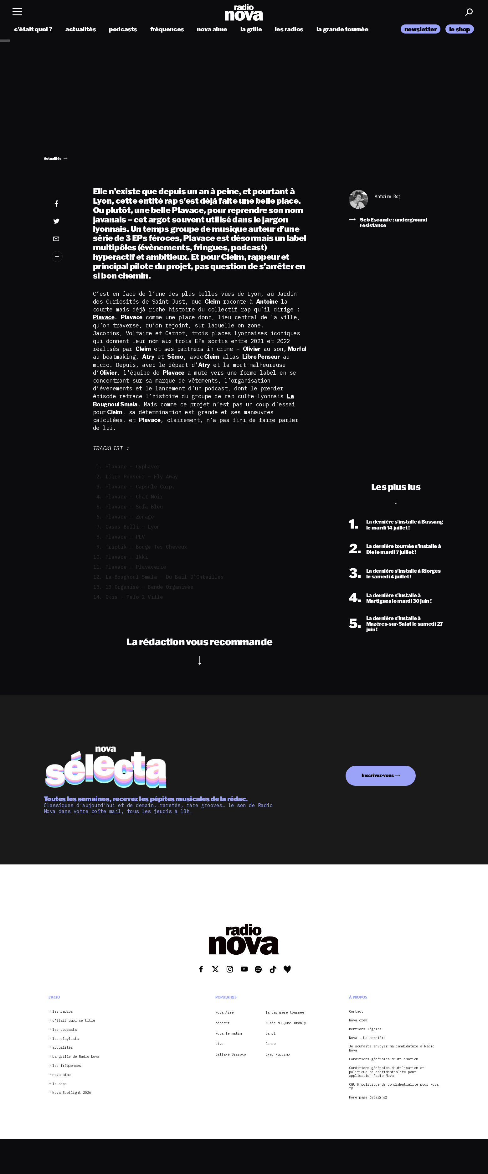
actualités (80, 29)
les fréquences (66, 1066)
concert (222, 1023)
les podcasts (64, 1030)
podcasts (123, 29)
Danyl (270, 1033)
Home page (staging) (368, 1097)
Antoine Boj (388, 196)
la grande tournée (342, 29)
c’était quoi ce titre (73, 1021)
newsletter (420, 29)
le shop (459, 29)
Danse (270, 1043)
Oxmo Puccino (277, 1054)
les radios (289, 29)
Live (219, 1043)
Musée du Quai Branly (285, 1023)
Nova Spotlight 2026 (71, 1093)
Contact (356, 1012)
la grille (251, 29)
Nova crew (358, 1020)
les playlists (65, 1039)
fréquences (167, 29)
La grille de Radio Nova (75, 1057)
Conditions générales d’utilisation (383, 1059)
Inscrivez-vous (377, 775)
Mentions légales (365, 1029)
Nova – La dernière (367, 1038)
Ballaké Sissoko (230, 1054)
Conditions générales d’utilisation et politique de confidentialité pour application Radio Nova (386, 1072)
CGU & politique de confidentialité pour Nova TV (394, 1087)
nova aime (212, 29)
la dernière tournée (284, 1012)
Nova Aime (224, 1012)
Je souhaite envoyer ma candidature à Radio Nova (391, 1048)
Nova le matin (228, 1033)
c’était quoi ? (33, 29)
